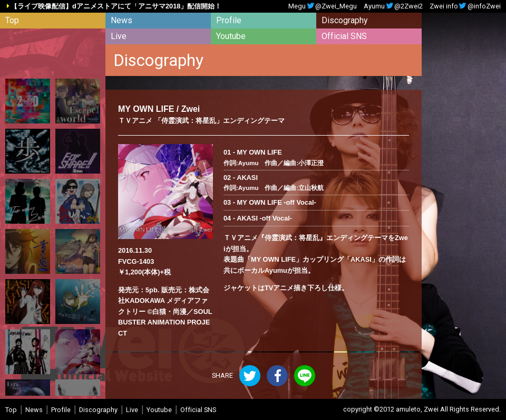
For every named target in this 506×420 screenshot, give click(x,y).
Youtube (231, 36)
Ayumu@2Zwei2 (393, 6)
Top (12, 20)
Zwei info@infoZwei (465, 6)
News (121, 20)
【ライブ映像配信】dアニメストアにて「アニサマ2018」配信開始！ (116, 6)
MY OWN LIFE (146, 108)
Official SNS (344, 36)
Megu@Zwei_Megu (322, 6)
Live (118, 36)
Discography (345, 20)
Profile (228, 20)
